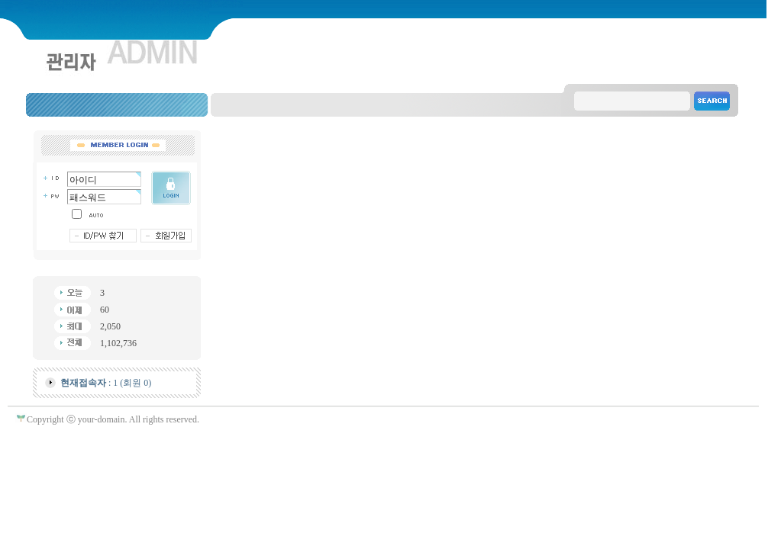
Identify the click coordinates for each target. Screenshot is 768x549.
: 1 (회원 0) (105, 382)
